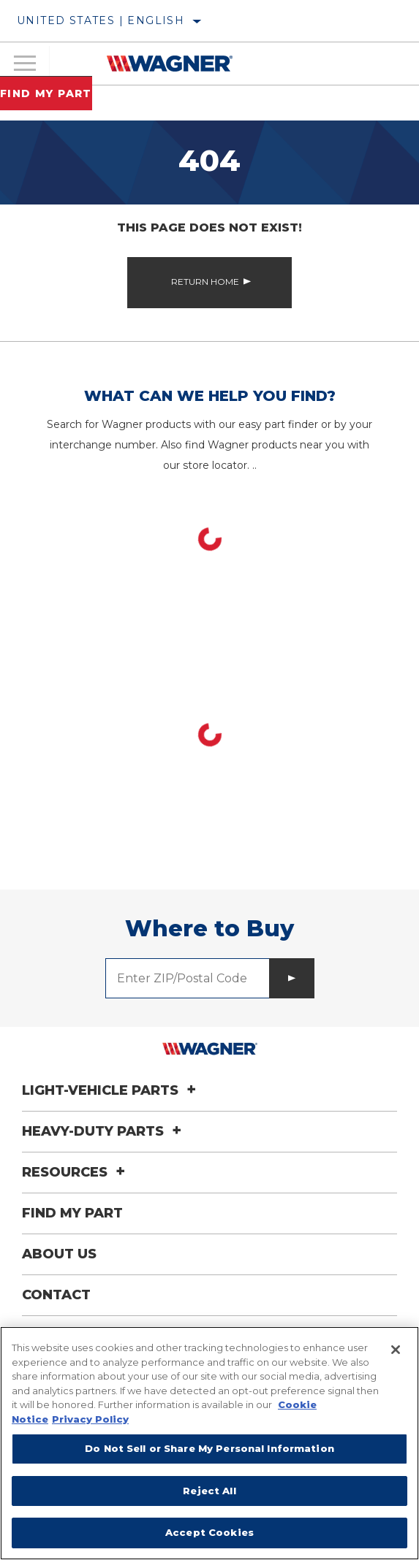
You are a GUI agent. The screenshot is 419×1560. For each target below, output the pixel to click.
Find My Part (46, 93)
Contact (56, 1295)
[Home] (169, 64)
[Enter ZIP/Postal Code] (187, 978)
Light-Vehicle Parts (111, 1090)
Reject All (209, 1490)
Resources (75, 1172)
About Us (59, 1254)
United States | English (100, 20)
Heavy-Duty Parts (104, 1131)
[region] (209, 1443)
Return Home (205, 281)
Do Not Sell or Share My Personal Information (209, 1448)
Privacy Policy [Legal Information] (90, 1419)
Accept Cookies (209, 1532)
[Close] (396, 1350)
